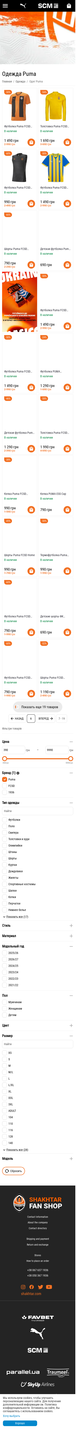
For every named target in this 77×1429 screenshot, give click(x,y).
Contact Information (37, 1216)
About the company (38, 1222)
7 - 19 (62, 718)
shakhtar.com (31, 1293)
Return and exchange (37, 1244)
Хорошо (20, 1423)
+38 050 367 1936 (37, 1275)
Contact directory (38, 1228)
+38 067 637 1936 (37, 1270)
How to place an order (37, 1260)
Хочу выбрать (11, 1416)
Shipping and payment (37, 1238)
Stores (37, 1255)
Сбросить (13, 1171)
